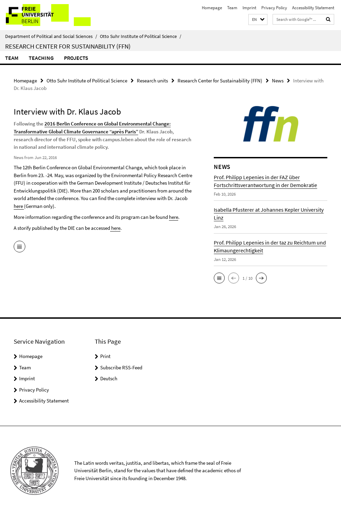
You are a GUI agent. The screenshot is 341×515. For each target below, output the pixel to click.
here (19, 205)
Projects (76, 57)
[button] (257, 19)
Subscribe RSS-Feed (121, 367)
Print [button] (105, 356)
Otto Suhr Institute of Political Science (140, 36)
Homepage (212, 8)
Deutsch (108, 378)
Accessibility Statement (313, 8)
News (278, 80)
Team (232, 8)
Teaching (41, 57)
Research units (152, 80)
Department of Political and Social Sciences (51, 36)
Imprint (249, 8)
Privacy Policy (274, 8)
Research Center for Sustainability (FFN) (68, 46)
